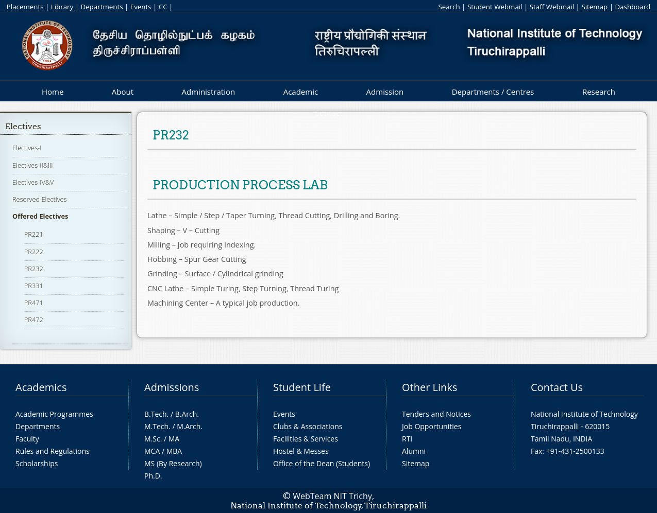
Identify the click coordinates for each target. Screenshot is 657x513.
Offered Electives (40, 216)
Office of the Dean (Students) (321, 463)
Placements (25, 6)
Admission (385, 91)
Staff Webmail (552, 6)
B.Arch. (187, 414)
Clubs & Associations (308, 426)
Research (598, 91)
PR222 (33, 251)
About (122, 91)
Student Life (302, 387)
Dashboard (632, 6)
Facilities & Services (305, 439)
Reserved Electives (39, 199)
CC (163, 6)
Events (140, 6)
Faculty (27, 439)
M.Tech (156, 426)
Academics (40, 387)
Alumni (414, 451)
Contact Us (557, 387)
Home (52, 91)
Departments (101, 6)
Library (62, 6)
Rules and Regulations (52, 451)
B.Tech (155, 414)
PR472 (33, 319)
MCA (152, 451)
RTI (407, 439)
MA (174, 439)
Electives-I (26, 147)
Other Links (429, 387)
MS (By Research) (173, 463)
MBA (174, 451)
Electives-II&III (32, 165)
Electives (23, 126)
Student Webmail (495, 6)
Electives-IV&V (33, 182)
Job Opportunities (431, 426)
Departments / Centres (493, 91)
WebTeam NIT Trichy (332, 496)
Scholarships (36, 463)
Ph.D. (153, 476)
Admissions (171, 387)
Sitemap (594, 6)
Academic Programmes (54, 414)
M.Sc (152, 439)
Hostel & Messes (301, 451)
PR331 (33, 285)
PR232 (33, 268)
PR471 (33, 302)
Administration (208, 91)
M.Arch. (190, 426)
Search (449, 6)
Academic (300, 91)
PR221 (33, 234)
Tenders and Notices (436, 414)
